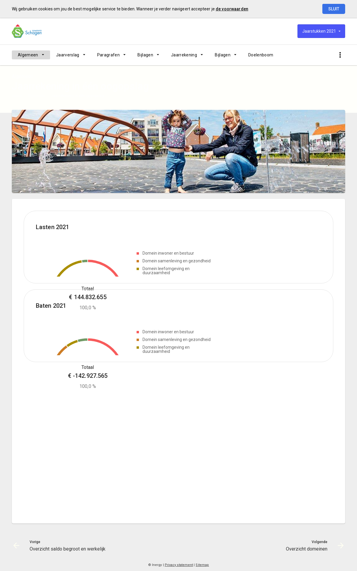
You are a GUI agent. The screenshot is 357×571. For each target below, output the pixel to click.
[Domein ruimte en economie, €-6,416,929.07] (82, 412)
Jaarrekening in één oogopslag (77, 96)
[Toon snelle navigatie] (340, 55)
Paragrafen (108, 55)
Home (17, 96)
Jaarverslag (67, 55)
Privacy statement (179, 565)
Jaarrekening (184, 55)
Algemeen (28, 55)
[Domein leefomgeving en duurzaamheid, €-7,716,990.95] (72, 415)
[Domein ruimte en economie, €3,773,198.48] (85, 261)
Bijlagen (145, 55)
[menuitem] (31, 54)
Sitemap (202, 565)
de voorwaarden (232, 9)
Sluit (333, 9)
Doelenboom (260, 55)
